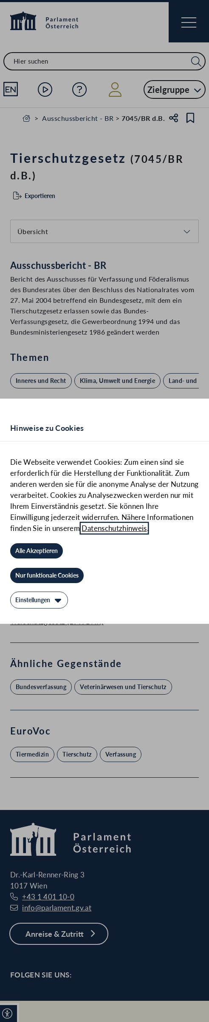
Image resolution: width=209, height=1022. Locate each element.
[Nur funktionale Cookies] (47, 575)
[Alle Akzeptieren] (36, 550)
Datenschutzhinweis (114, 528)
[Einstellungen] (39, 600)
